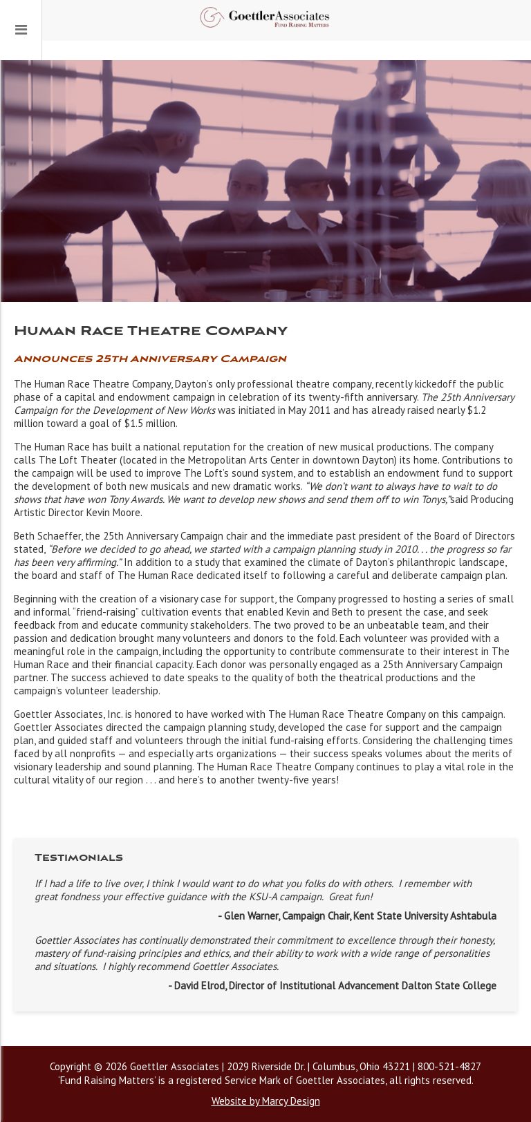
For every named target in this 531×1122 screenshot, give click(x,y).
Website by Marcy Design (266, 1100)
